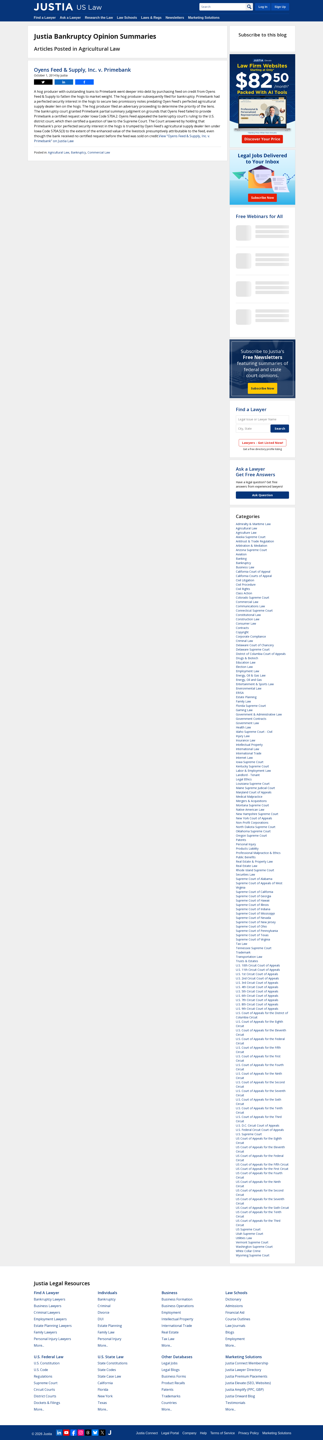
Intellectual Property (249, 745)
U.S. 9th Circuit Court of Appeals (257, 1009)
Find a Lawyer (45, 17)
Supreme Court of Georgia (253, 896)
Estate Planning (246, 697)
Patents (241, 840)
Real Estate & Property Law (254, 861)
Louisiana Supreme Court (253, 784)
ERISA (240, 693)
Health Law (243, 727)
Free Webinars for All (259, 216)
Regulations (43, 1376)
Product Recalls (173, 1383)
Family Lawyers (45, 1332)
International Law (247, 749)
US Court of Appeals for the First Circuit (262, 1169)
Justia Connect (147, 1433)
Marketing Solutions (204, 17)
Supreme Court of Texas (252, 935)
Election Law (244, 667)
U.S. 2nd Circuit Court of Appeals (257, 978)
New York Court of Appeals (254, 818)
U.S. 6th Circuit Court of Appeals (257, 996)
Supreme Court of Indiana (253, 909)
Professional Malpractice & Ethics (258, 853)
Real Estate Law (246, 866)
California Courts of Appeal (254, 576)
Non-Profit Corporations (252, 822)
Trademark (243, 952)
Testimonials (235, 1402)
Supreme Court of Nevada (253, 918)
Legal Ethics (244, 779)
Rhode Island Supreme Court (255, 870)
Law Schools (127, 17)
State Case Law (109, 1376)
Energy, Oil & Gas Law (251, 675)
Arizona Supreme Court (251, 550)
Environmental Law (248, 688)
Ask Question (262, 495)
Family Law (243, 701)
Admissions (234, 1306)
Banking (241, 559)
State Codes (107, 1369)
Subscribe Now (262, 388)
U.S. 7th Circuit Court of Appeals (257, 1000)
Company (189, 1433)
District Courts (45, 1396)
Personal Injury (246, 844)
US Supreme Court (248, 1229)
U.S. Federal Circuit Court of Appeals (260, 1130)
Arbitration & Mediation (251, 546)
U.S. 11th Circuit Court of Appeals (258, 970)
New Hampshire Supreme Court (257, 814)
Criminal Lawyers (47, 1312)
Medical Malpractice (249, 797)
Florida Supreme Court (251, 706)
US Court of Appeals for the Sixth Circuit (262, 1208)
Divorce (103, 1312)
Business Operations (178, 1306)
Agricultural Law (58, 152)
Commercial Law (99, 152)
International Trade (248, 753)
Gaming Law (244, 710)
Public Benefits (246, 857)
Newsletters (175, 17)
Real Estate (170, 1332)
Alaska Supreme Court (251, 537)
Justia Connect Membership (246, 1363)
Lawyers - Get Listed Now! (262, 443)
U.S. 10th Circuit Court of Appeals (258, 965)
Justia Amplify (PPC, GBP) (244, 1389)
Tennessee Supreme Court (254, 948)
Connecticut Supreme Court (254, 610)
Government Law (247, 723)
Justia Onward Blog (240, 1396)
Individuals (107, 1292)
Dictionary (233, 1299)
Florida (103, 1389)
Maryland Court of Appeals (254, 792)
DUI (101, 1319)
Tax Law (241, 944)
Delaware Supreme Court (253, 649)
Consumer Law (246, 623)
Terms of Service (222, 1433)
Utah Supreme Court (249, 1234)
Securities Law (245, 874)
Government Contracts (251, 719)
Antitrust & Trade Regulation (255, 541)
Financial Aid (234, 1312)
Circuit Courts (44, 1389)
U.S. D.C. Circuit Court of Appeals (257, 1125)
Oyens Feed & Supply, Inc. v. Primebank (82, 69)
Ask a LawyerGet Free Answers (255, 471)
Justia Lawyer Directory (243, 1369)
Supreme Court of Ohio (251, 926)
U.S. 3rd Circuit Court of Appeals (257, 983)
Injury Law (243, 736)
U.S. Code (41, 1369)
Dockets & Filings (47, 1402)
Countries (169, 1402)
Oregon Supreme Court (251, 835)
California (105, 1383)
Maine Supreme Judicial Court (255, 788)
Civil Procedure (246, 584)
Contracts (242, 628)
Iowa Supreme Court (249, 762)
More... (39, 1345)
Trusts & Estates (247, 961)
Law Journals (235, 1325)
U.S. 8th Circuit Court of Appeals (257, 1004)
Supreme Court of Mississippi (255, 913)
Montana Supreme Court (252, 805)
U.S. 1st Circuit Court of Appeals (257, 974)
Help (203, 1433)
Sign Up (280, 6)
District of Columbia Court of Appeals (261, 654)
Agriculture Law (246, 533)
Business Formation (177, 1299)
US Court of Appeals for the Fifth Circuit (262, 1164)
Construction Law (247, 619)
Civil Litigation (245, 580)
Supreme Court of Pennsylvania (257, 931)
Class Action (244, 593)
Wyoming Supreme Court (252, 1255)
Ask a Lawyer (70, 17)
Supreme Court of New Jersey (256, 922)
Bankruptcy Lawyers (49, 1299)
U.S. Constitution (47, 1363)
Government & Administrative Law (259, 714)
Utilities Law (244, 1238)
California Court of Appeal (253, 571)
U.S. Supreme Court (249, 1134)
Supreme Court (45, 1383)
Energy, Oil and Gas (249, 680)
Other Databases (177, 1356)
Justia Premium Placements (246, 1376)
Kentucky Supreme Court (252, 766)
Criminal (104, 1306)
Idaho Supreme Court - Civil (254, 732)
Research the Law (99, 17)
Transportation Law (249, 957)
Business (169, 1292)
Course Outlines (237, 1319)
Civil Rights (243, 589)
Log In (263, 6)
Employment (171, 1312)
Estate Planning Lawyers (53, 1325)
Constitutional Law (248, 615)
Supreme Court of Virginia (253, 939)
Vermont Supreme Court (252, 1242)
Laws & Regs (151, 17)
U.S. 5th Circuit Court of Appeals (257, 991)
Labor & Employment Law (253, 771)
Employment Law (247, 671)
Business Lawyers (47, 1306)
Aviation (241, 554)
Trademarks (171, 1396)
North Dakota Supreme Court (255, 827)
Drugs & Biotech (247, 658)
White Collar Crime (248, 1251)
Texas (102, 1402)
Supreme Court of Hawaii (252, 900)
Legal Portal (170, 1433)
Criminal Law (244, 641)
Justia (47, 1434)
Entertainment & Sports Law (255, 684)
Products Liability (247, 848)
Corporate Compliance (251, 636)
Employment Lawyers (50, 1319)
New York (105, 1396)
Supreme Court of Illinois (252, 905)
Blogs (229, 1332)
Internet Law (244, 758)
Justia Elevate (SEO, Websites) (248, 1383)
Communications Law (250, 606)
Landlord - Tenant (248, 775)
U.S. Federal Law (48, 1356)
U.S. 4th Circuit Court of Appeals (257, 987)
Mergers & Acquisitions (251, 801)
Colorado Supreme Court (252, 597)
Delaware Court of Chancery (255, 645)
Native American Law (250, 809)
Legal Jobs (170, 1363)
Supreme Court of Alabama (254, 879)
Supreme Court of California (254, 892)
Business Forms (174, 1376)
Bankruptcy (78, 152)
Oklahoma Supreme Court (253, 831)
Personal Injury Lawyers (52, 1339)
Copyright (242, 632)
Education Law (245, 662)
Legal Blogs (171, 1369)
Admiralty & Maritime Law (253, 524)
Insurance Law (245, 740)
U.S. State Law (111, 1356)
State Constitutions (113, 1363)
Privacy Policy (248, 1433)
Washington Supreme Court (254, 1247)
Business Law (245, 567)
